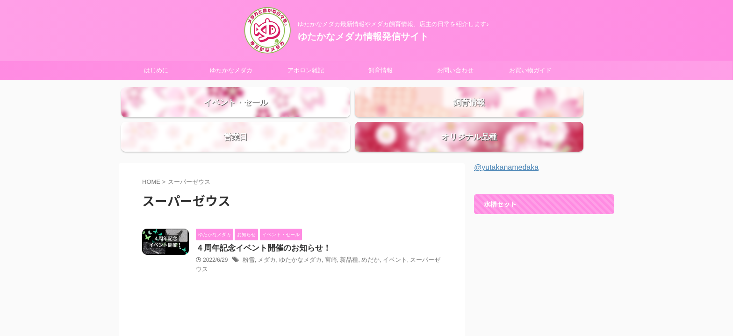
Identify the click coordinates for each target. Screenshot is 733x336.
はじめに (156, 70)
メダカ (265, 243)
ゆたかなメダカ (231, 70)
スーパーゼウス (418, 243)
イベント (385, 243)
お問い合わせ (455, 70)
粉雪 (248, 243)
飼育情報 (380, 70)
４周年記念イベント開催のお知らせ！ (259, 231)
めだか (361, 243)
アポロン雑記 (305, 70)
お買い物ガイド (530, 70)
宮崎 (325, 243)
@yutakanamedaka (506, 150)
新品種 (341, 243)
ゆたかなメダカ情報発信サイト (363, 36)
